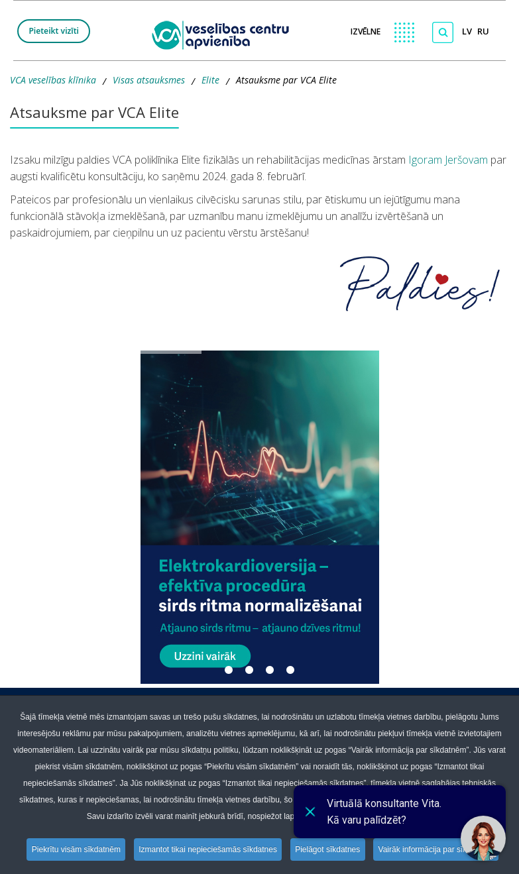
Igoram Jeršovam (447, 159)
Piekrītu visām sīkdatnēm (74, 849)
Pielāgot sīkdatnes (328, 849)
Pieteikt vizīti (54, 30)
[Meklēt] (442, 32)
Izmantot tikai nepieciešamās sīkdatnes (208, 849)
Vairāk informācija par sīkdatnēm (438, 849)
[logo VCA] (225, 33)
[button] (260, 517)
